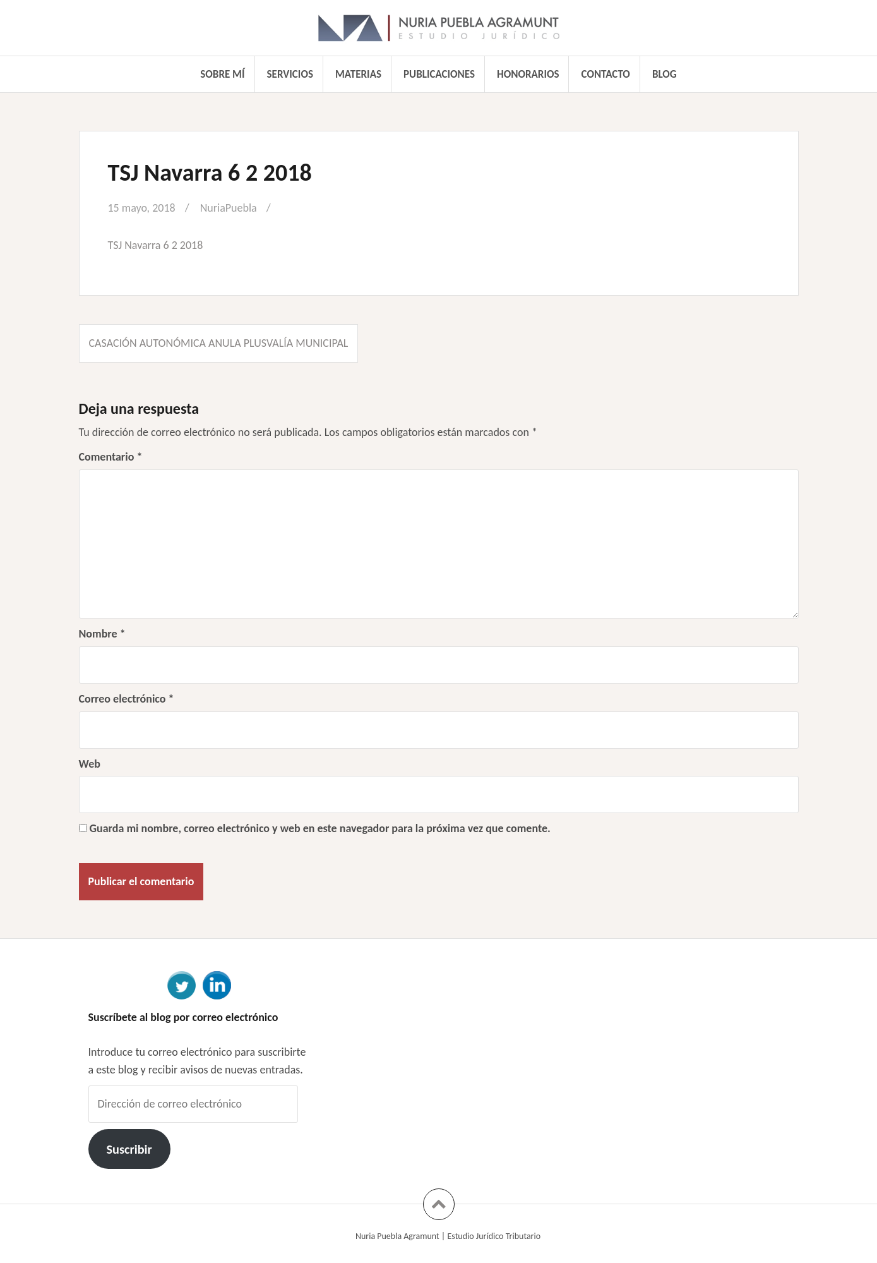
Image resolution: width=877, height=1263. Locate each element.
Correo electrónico (126, 699)
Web (89, 764)
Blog (664, 74)
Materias (358, 74)
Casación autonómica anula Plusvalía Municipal (219, 343)
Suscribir (129, 1149)
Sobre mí (222, 74)
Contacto (606, 74)
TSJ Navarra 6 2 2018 (155, 245)
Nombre (102, 634)
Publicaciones (439, 74)
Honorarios (528, 74)
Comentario (111, 457)
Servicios (290, 74)
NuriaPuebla (228, 208)
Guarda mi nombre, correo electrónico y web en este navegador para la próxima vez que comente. (320, 828)
